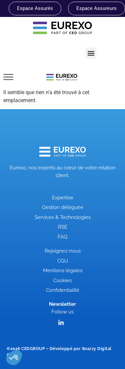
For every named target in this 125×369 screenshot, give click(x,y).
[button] (90, 53)
